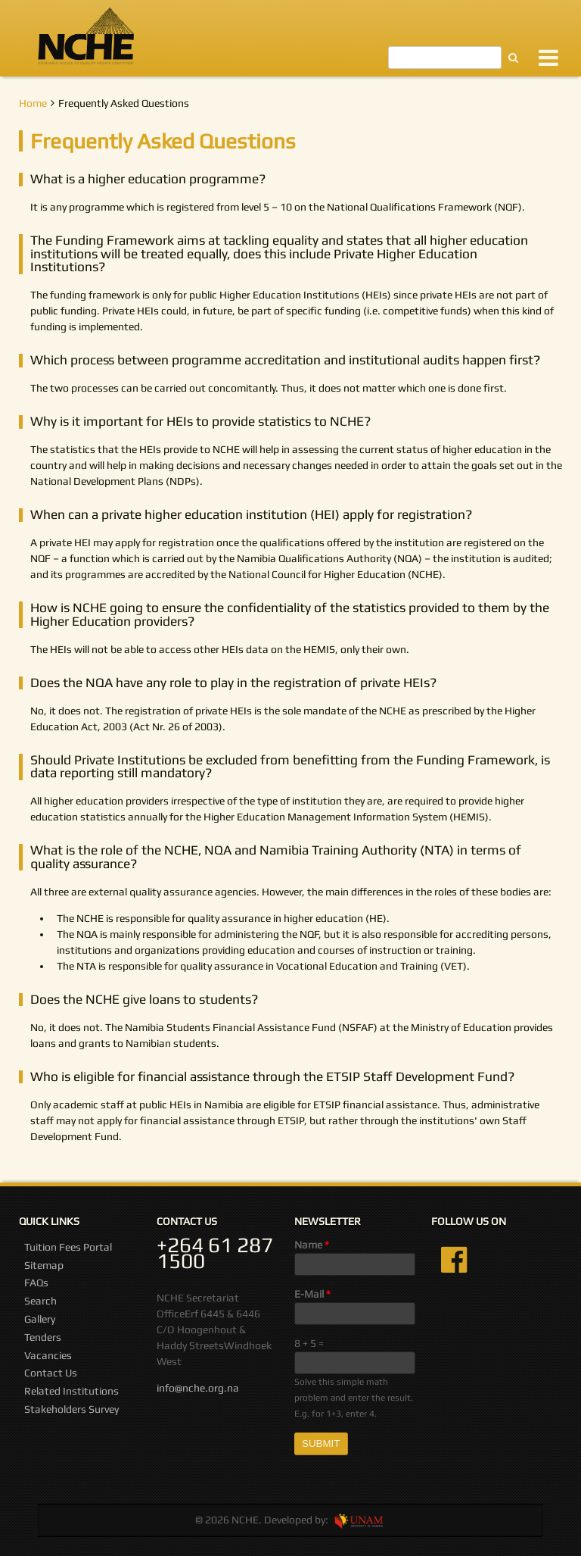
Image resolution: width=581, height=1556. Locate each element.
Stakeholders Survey (71, 1409)
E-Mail (312, 1294)
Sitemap (44, 1265)
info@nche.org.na (198, 1388)
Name (311, 1245)
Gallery (39, 1319)
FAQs (36, 1282)
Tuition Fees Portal (68, 1247)
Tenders (42, 1337)
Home (33, 103)
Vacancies (48, 1355)
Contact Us (50, 1373)
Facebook (454, 1260)
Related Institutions (71, 1391)
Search (40, 1301)
